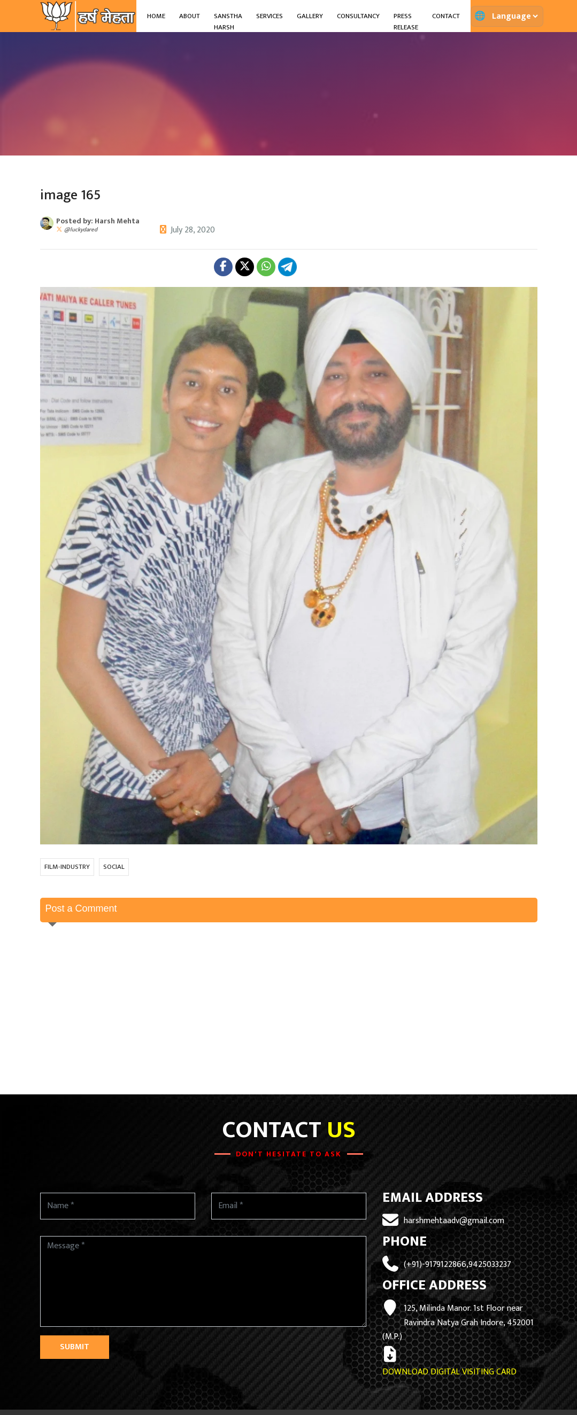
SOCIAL (114, 867)
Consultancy (358, 16)
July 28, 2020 (193, 230)
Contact (446, 16)
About (189, 16)
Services (269, 16)
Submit (74, 1347)
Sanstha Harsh (228, 22)
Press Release (406, 22)
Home (156, 16)
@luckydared (80, 230)
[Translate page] (515, 16)
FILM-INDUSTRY (67, 867)
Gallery (310, 16)
